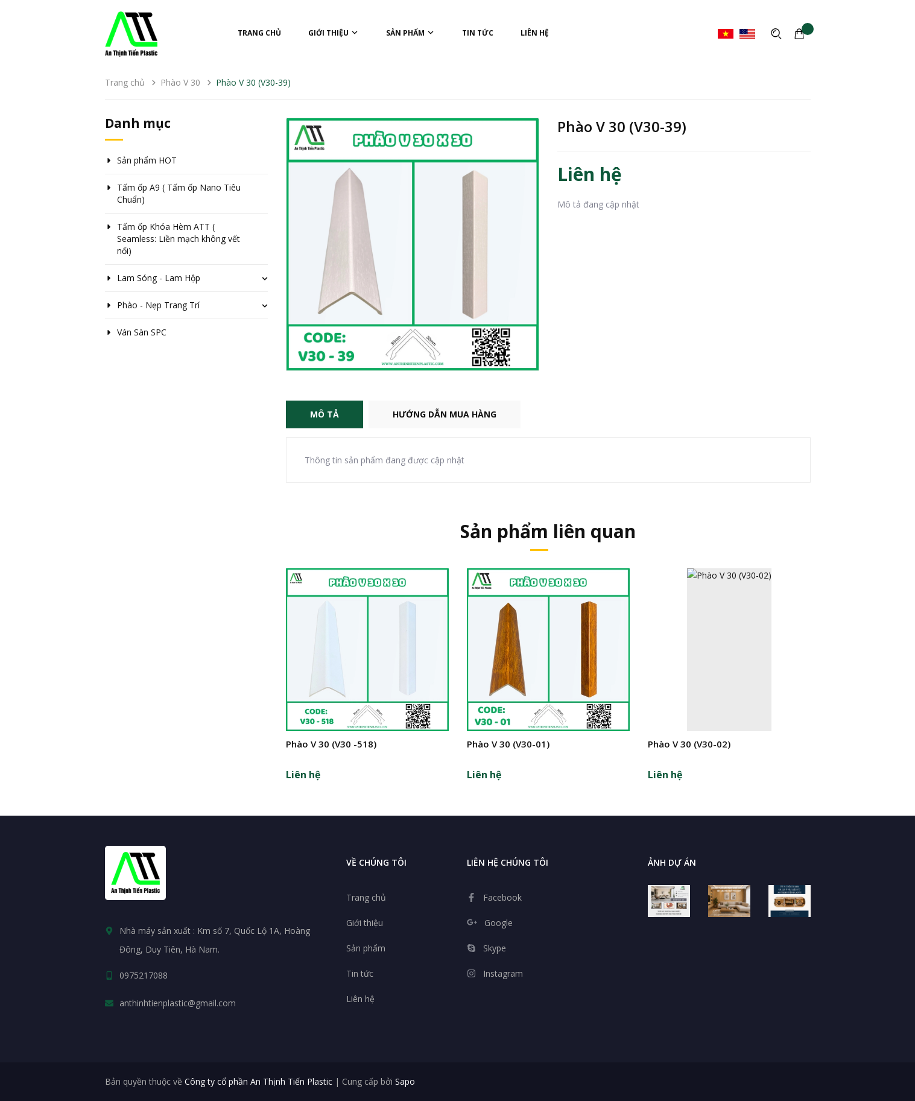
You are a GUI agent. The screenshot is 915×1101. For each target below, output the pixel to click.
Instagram (503, 973)
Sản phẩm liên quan (548, 531)
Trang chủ (259, 33)
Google (498, 922)
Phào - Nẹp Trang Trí (158, 305)
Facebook (502, 897)
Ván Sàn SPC (141, 332)
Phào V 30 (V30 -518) (331, 744)
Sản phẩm (410, 33)
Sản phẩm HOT (147, 160)
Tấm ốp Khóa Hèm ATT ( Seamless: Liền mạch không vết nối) (178, 238)
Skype (494, 948)
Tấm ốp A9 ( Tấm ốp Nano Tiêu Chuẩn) (179, 193)
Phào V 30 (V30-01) (508, 744)
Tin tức (477, 33)
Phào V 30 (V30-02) (689, 744)
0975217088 (143, 975)
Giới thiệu (333, 33)
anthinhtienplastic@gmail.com (177, 1003)
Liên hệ (535, 33)
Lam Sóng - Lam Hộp (158, 278)
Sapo (405, 1081)
